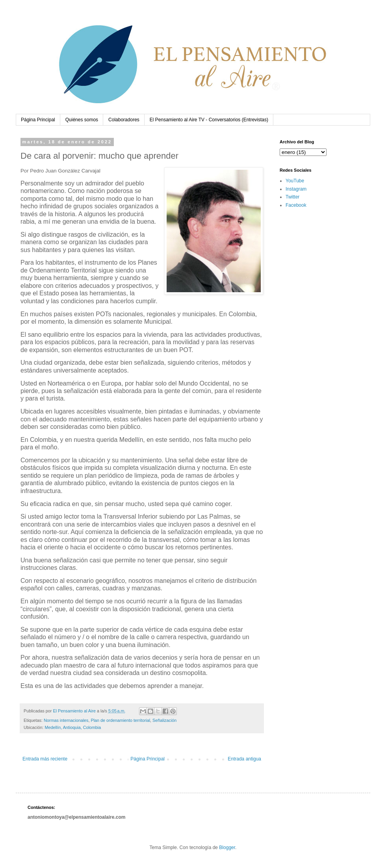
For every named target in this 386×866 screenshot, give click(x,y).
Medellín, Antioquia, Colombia (73, 727)
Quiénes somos (81, 119)
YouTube (295, 181)
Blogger (227, 847)
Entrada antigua (244, 759)
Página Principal (38, 119)
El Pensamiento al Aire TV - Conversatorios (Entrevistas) (209, 119)
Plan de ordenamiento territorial (120, 720)
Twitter (292, 197)
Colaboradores (123, 119)
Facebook (296, 205)
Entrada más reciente (44, 759)
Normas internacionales (66, 720)
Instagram (296, 189)
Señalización (164, 720)
